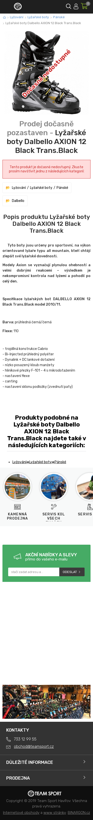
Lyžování (16, 17)
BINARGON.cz (79, 812)
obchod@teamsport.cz (34, 746)
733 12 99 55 (25, 739)
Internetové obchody (21, 812)
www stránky (54, 812)
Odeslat (70, 572)
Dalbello (18, 201)
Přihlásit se (76, 5)
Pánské (59, 17)
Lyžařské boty (38, 17)
